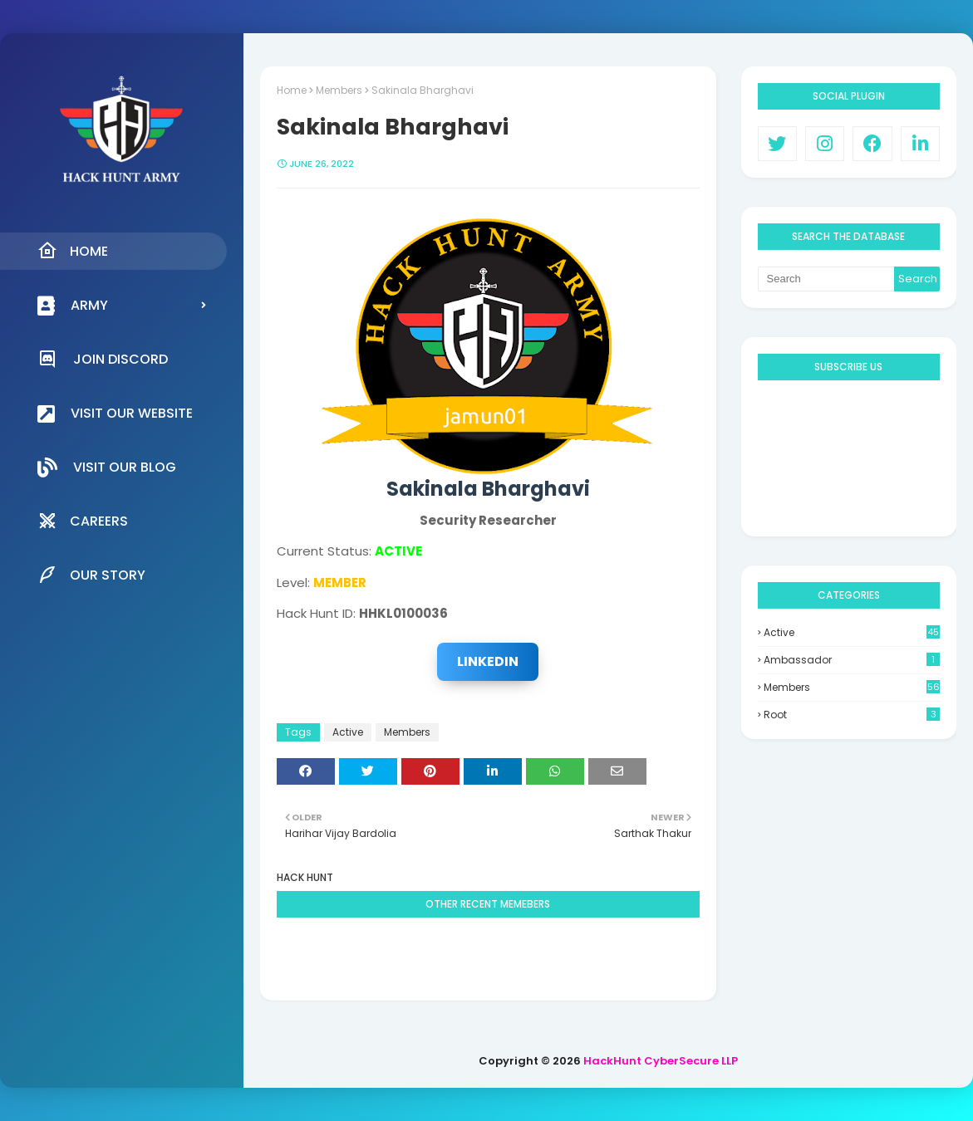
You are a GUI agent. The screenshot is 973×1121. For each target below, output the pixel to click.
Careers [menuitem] (82, 521)
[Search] (826, 279)
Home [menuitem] (72, 251)
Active (347, 732)
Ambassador (852, 660)
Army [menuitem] (72, 306)
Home (292, 90)
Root (852, 714)
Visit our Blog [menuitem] (106, 467)
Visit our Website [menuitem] (115, 413)
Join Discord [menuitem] (102, 359)
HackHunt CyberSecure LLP (660, 1061)
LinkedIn (487, 661)
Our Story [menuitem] (91, 575)
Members (339, 90)
